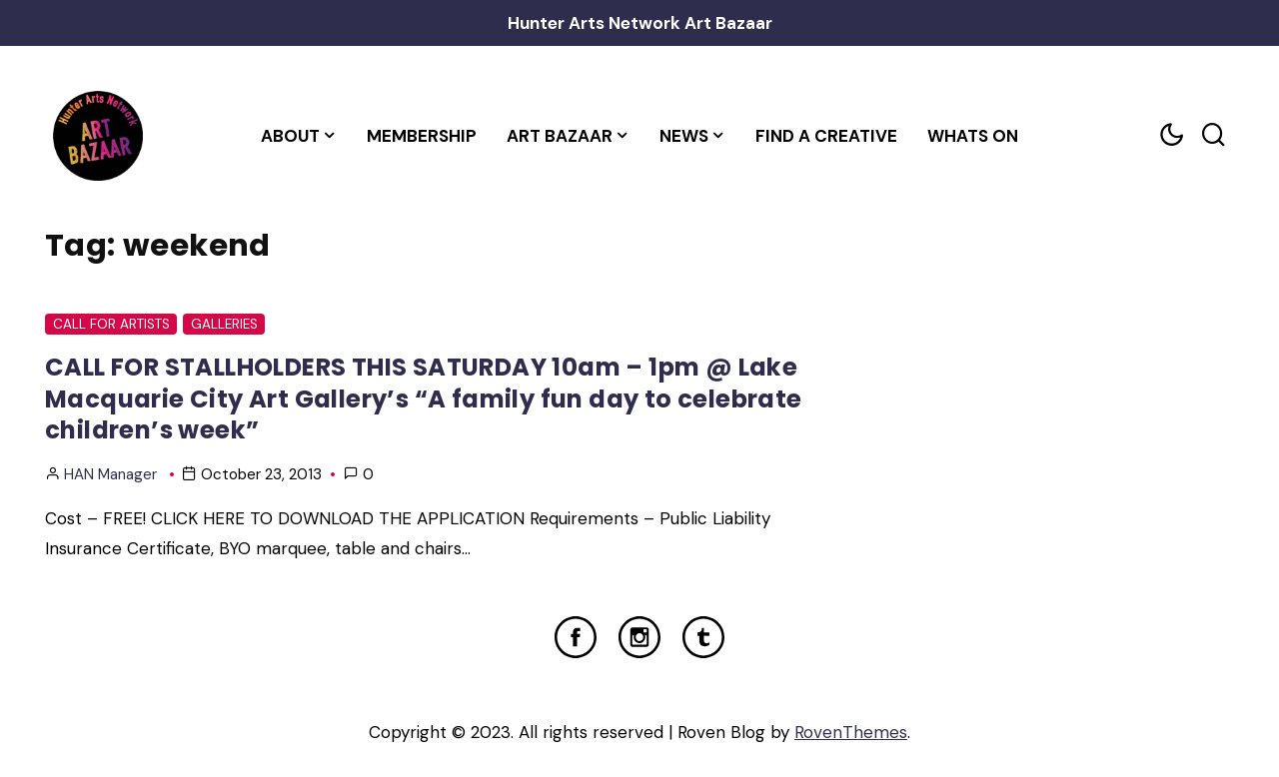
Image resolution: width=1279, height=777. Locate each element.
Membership (422, 136)
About (290, 136)
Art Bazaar (560, 136)
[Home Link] (97, 136)
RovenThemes (850, 732)
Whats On (972, 136)
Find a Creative (826, 136)
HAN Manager (110, 474)
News (683, 136)
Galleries (224, 324)
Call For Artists (111, 324)
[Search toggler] (1213, 135)
